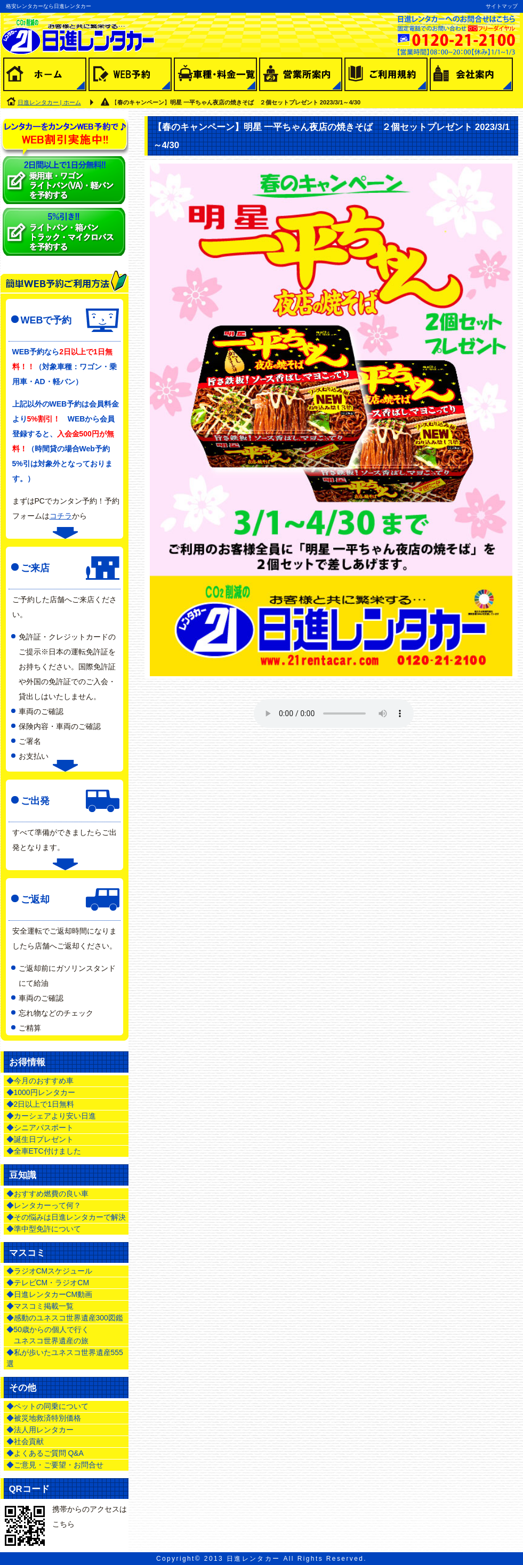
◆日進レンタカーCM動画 (49, 1294)
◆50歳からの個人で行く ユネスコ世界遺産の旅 (48, 1335)
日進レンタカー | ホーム (49, 102)
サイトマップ (502, 6)
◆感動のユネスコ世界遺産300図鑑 (64, 1317)
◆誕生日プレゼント (40, 1139)
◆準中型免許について (43, 1229)
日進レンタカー (253, 1558)
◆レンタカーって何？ (43, 1205)
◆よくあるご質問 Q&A (45, 1453)
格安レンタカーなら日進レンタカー (48, 6)
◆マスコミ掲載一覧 (40, 1306)
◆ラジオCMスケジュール (49, 1271)
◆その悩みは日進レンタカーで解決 (66, 1217)
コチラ (61, 516)
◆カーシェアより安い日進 (51, 1116)
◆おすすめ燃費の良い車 (47, 1193)
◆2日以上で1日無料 (40, 1104)
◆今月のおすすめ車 (40, 1080)
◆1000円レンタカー (40, 1092)
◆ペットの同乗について (47, 1406)
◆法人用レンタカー (40, 1429)
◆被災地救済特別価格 (43, 1418)
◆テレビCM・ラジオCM (48, 1282)
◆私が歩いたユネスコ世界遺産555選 (64, 1358)
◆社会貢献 (25, 1441)
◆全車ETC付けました (43, 1151)
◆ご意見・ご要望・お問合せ (54, 1465)
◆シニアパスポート (40, 1127)
